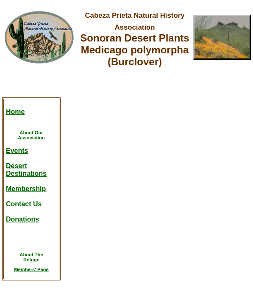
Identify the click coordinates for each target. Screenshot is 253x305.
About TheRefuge (31, 257)
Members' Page (31, 269)
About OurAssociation (31, 135)
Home (15, 111)
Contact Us (24, 204)
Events (17, 150)
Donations (22, 219)
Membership (26, 188)
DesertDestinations (26, 169)
